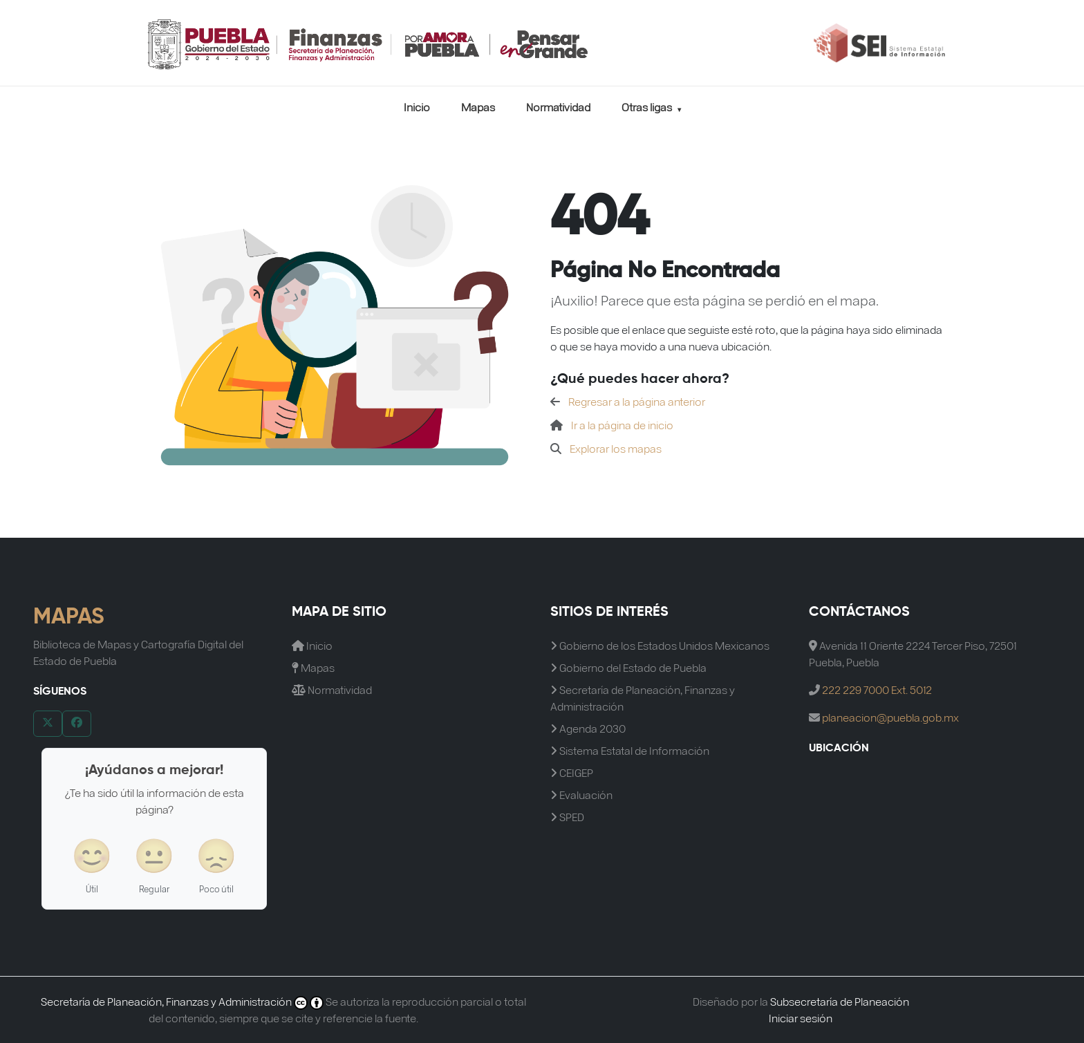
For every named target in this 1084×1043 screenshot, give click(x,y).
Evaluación (581, 794)
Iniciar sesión (800, 1018)
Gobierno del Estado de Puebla (628, 667)
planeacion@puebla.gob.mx (890, 717)
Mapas (478, 107)
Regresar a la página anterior (636, 401)
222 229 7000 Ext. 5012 (877, 689)
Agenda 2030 (588, 728)
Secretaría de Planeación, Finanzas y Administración (642, 697)
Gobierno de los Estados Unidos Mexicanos (659, 645)
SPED (567, 816)
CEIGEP (571, 772)
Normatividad (558, 107)
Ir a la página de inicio (622, 424)
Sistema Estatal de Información (629, 750)
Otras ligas (651, 107)
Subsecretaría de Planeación (839, 1001)
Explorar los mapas (616, 448)
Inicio (417, 107)
